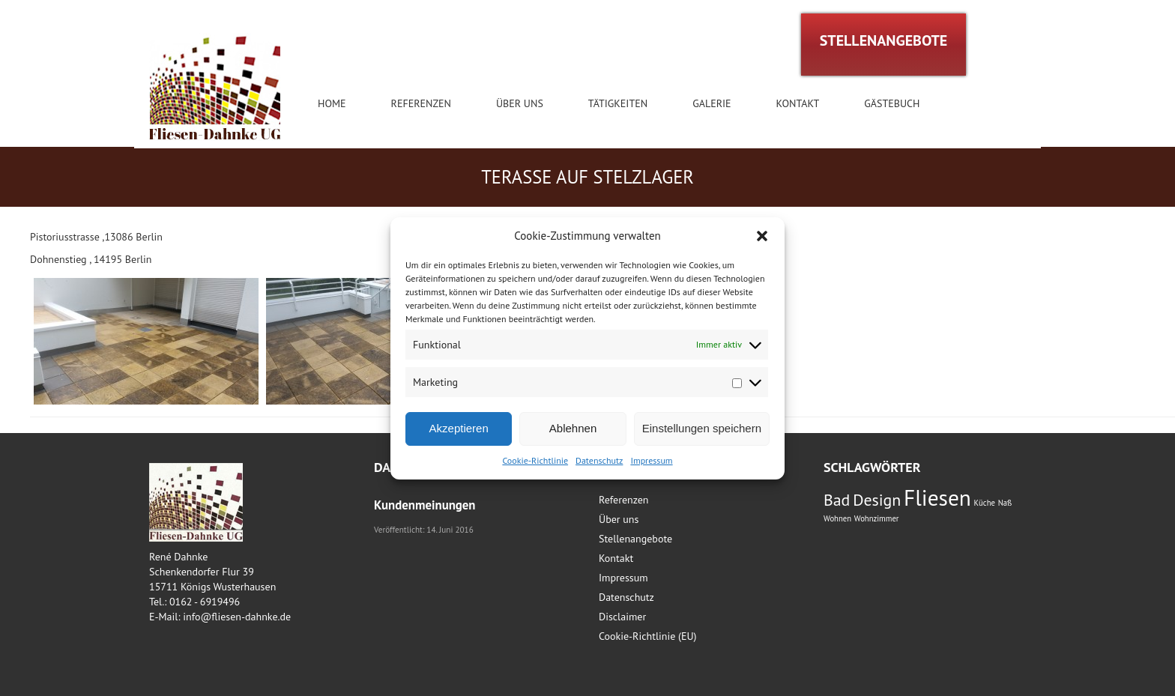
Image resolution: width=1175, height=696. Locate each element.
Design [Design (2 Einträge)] (877, 499)
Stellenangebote (635, 538)
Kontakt (798, 103)
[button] (762, 236)
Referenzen (421, 103)
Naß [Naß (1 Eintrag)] (1005, 502)
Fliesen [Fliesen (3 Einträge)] (937, 497)
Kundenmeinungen (425, 505)
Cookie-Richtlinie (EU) (648, 636)
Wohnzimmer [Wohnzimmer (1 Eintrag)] (876, 518)
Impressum (651, 460)
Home (332, 103)
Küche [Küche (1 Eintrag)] (984, 502)
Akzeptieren (459, 428)
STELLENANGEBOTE (884, 40)
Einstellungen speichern (701, 428)
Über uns (519, 103)
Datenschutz (599, 460)
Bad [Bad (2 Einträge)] (837, 499)
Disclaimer (622, 616)
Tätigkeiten (617, 103)
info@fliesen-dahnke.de (237, 616)
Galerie (711, 103)
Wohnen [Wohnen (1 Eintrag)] (837, 518)
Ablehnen (572, 428)
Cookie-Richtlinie (535, 460)
